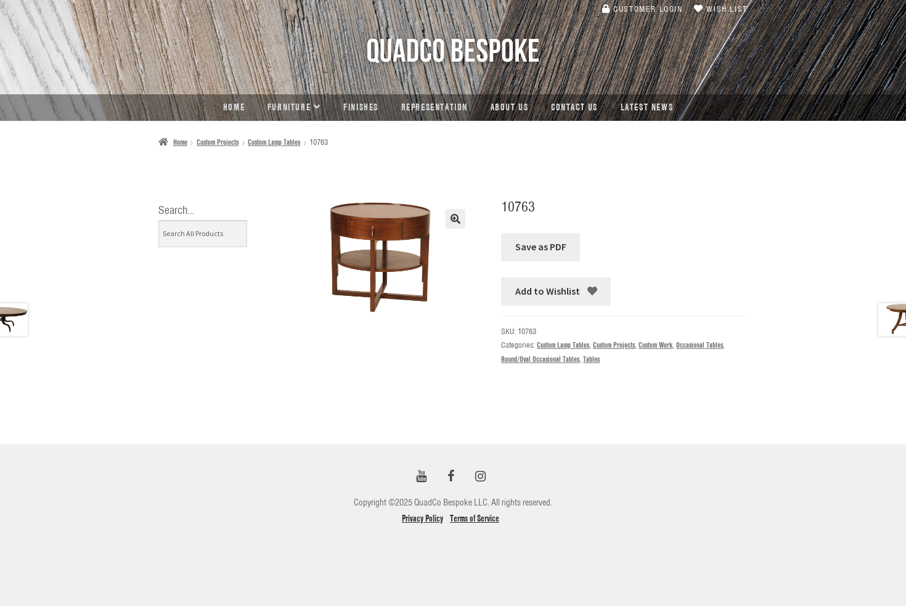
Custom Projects (218, 142)
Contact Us (574, 107)
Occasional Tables (699, 345)
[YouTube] (421, 477)
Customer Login (642, 9)
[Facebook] (450, 477)
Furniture (289, 107)
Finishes (360, 107)
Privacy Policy (422, 518)
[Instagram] (480, 477)
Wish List (721, 9)
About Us (510, 107)
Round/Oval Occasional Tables (540, 359)
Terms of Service (474, 518)
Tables (591, 359)
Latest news (647, 107)
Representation (434, 107)
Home (234, 107)
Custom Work (655, 345)
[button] (455, 219)
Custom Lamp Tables (274, 142)
